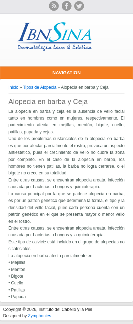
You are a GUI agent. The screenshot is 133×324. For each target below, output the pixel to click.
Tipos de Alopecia (39, 87)
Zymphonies (39, 315)
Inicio (13, 87)
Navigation (66, 72)
